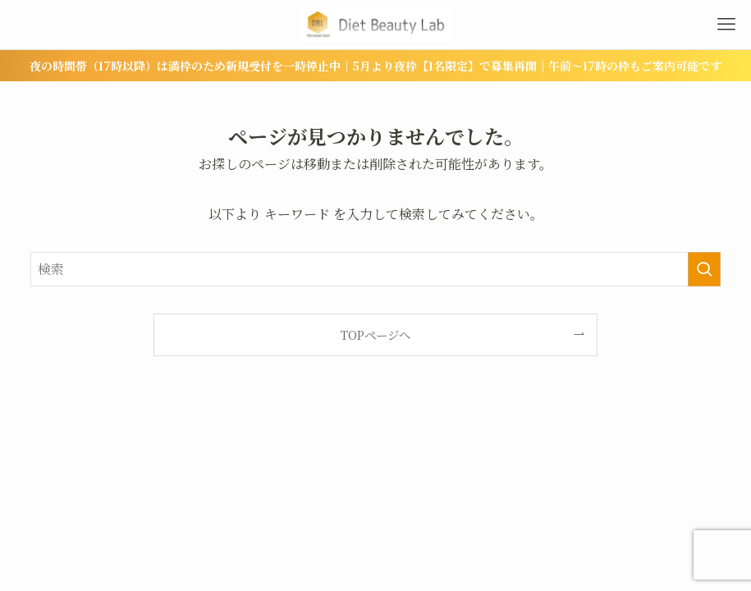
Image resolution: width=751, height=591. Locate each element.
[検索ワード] (375, 269)
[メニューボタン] (726, 24)
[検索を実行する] (704, 269)
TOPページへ (375, 334)
